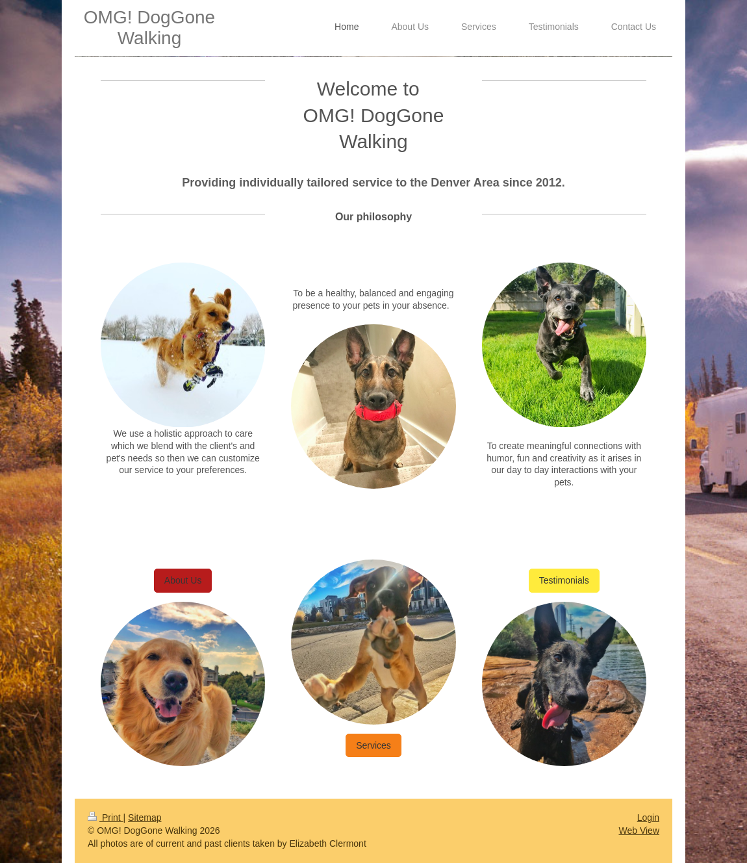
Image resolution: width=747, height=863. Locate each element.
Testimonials (564, 580)
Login (648, 817)
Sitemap (144, 817)
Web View (638, 830)
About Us (183, 580)
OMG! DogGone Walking (149, 27)
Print (105, 817)
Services (373, 745)
